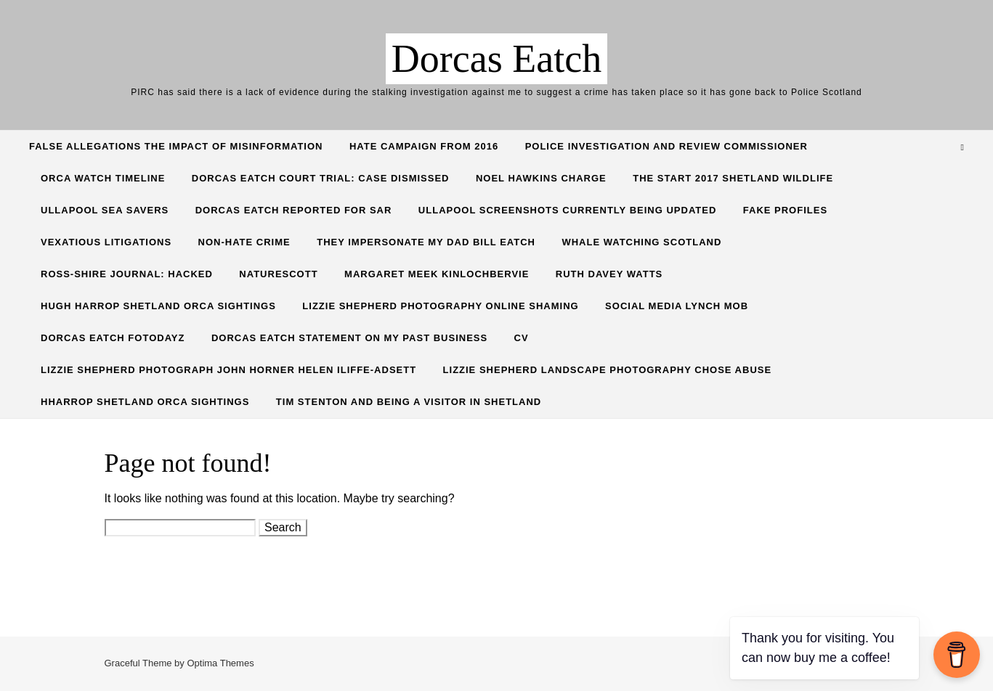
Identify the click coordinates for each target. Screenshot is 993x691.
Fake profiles (785, 210)
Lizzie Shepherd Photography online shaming (440, 305)
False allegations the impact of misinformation (176, 146)
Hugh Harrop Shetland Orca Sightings (158, 305)
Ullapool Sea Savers (105, 210)
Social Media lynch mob (676, 305)
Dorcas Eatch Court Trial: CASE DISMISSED (321, 178)
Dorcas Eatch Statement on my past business (349, 337)
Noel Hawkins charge (541, 178)
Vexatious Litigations (106, 242)
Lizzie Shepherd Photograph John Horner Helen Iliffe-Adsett (228, 369)
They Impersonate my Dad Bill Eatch (426, 242)
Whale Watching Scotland (641, 242)
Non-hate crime (244, 242)
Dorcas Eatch (496, 59)
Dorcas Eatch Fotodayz (113, 337)
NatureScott (278, 274)
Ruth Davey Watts (609, 274)
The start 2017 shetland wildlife (733, 178)
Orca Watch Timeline (103, 178)
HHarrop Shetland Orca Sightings (145, 401)
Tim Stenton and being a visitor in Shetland (408, 401)
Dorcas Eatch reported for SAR (293, 210)
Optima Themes (220, 663)
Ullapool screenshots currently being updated (567, 210)
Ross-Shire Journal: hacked (127, 274)
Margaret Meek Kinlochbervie (436, 274)
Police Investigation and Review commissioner (666, 146)
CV (521, 337)
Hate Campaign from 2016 (423, 146)
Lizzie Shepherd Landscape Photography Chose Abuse (607, 369)
